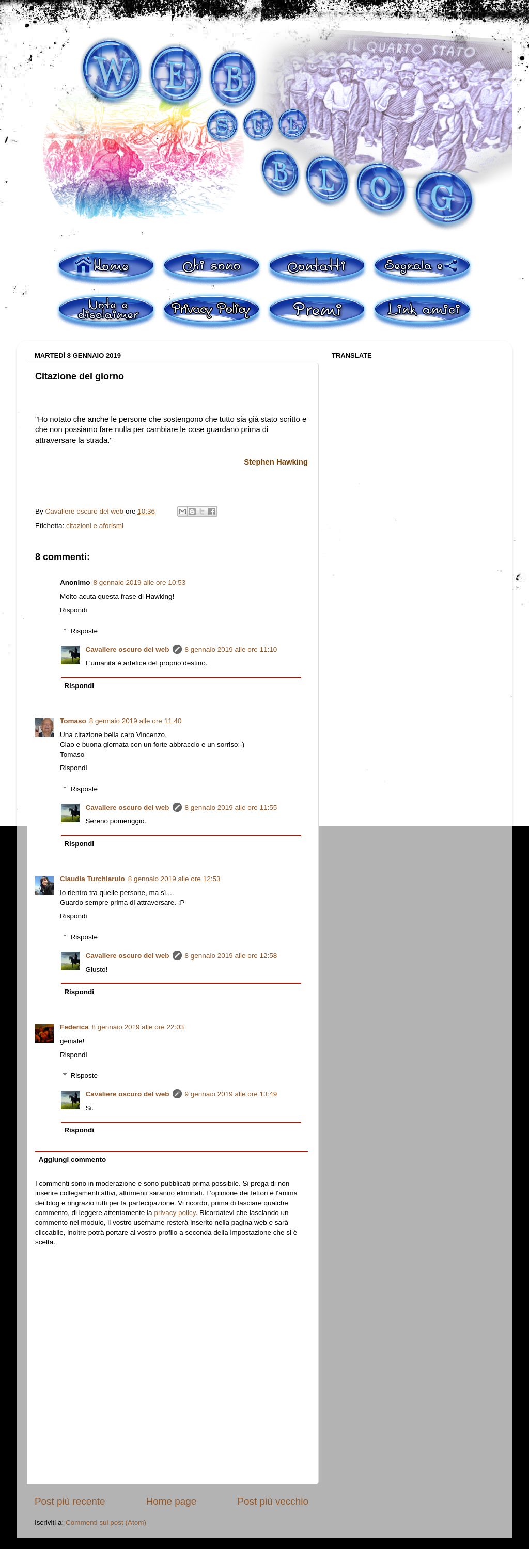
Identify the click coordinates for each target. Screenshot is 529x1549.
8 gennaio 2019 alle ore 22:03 (138, 1027)
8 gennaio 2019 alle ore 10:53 (140, 582)
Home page (171, 1501)
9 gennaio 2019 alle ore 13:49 (231, 1094)
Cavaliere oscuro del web (127, 649)
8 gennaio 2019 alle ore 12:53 (174, 879)
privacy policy (174, 1213)
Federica (74, 1027)
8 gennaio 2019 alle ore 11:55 (231, 807)
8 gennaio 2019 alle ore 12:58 (231, 956)
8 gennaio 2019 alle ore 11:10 (231, 649)
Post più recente (70, 1501)
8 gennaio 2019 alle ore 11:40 (135, 721)
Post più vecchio (272, 1501)
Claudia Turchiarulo (92, 879)
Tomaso (73, 721)
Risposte (84, 631)
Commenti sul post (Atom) (106, 1522)
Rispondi (73, 610)
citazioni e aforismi (94, 526)
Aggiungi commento (72, 1159)
